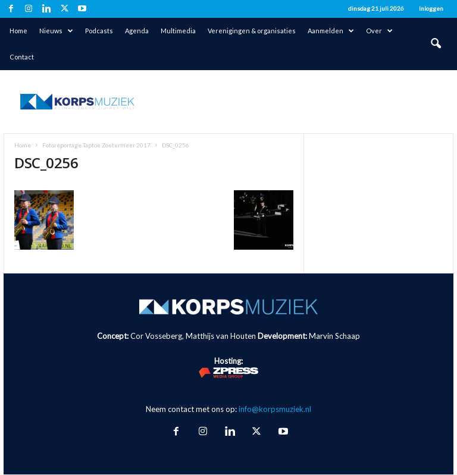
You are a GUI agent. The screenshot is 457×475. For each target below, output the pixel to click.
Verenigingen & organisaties (252, 30)
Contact (22, 57)
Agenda (137, 30)
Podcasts (99, 30)
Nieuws (56, 31)
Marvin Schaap (334, 336)
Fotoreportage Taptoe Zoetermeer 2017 (96, 145)
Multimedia (178, 30)
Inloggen (431, 8)
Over (379, 31)
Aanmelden (331, 31)
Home (18, 30)
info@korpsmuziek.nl (275, 409)
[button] (435, 44)
